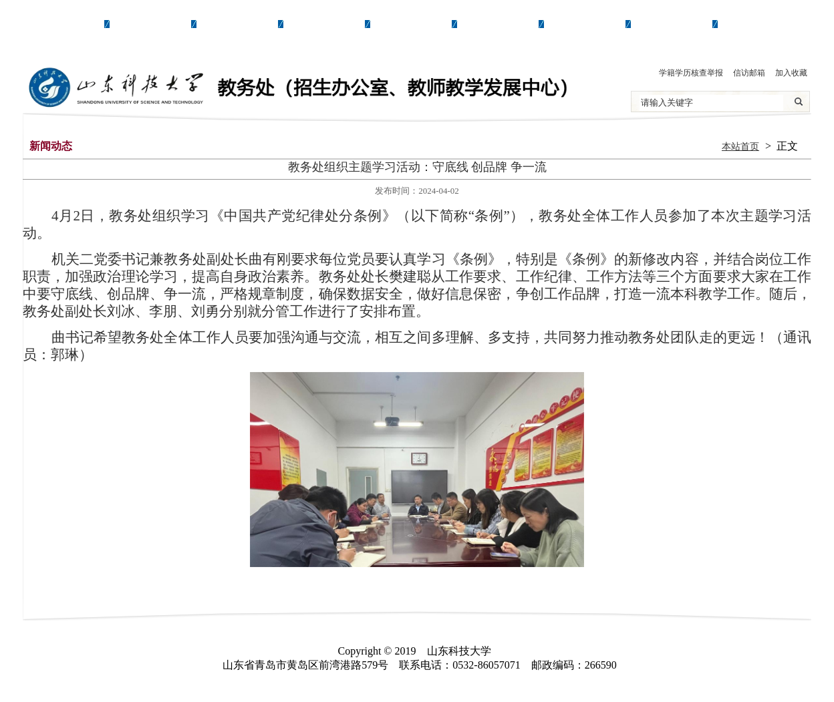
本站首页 (740, 147)
